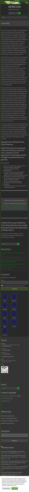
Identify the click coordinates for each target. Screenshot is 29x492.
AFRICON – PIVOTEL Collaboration (10, 257)
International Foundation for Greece (10, 420)
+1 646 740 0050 (6, 350)
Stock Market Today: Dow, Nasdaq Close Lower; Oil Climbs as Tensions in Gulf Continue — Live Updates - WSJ (14, 457)
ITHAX (19, 396)
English (17, 1)
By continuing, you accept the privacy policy (12, 285)
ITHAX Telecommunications (8, 416)
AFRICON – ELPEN (6, 269)
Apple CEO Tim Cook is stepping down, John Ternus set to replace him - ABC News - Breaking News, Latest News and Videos (14, 462)
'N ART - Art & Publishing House (9, 418)
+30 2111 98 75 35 (6, 346)
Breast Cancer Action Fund (7, 423)
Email (2, 280)
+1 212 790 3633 (6, 354)
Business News (8, 447)
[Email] (14, 435)
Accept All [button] (14, 488)
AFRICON (14, 6)
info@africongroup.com (8, 356)
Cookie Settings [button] (6, 488)
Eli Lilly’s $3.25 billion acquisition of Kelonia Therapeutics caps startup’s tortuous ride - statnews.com (11, 474)
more (2, 364)
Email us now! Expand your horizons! (14, 207)
